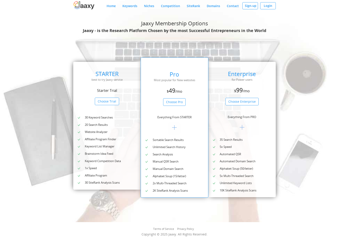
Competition (170, 6)
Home (111, 6)
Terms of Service (163, 229)
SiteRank (193, 6)
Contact (233, 6)
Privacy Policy (185, 229)
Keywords (129, 6)
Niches (149, 6)
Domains (213, 6)
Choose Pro (174, 102)
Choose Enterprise (242, 101)
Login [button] (268, 6)
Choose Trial (107, 101)
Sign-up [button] (250, 6)
